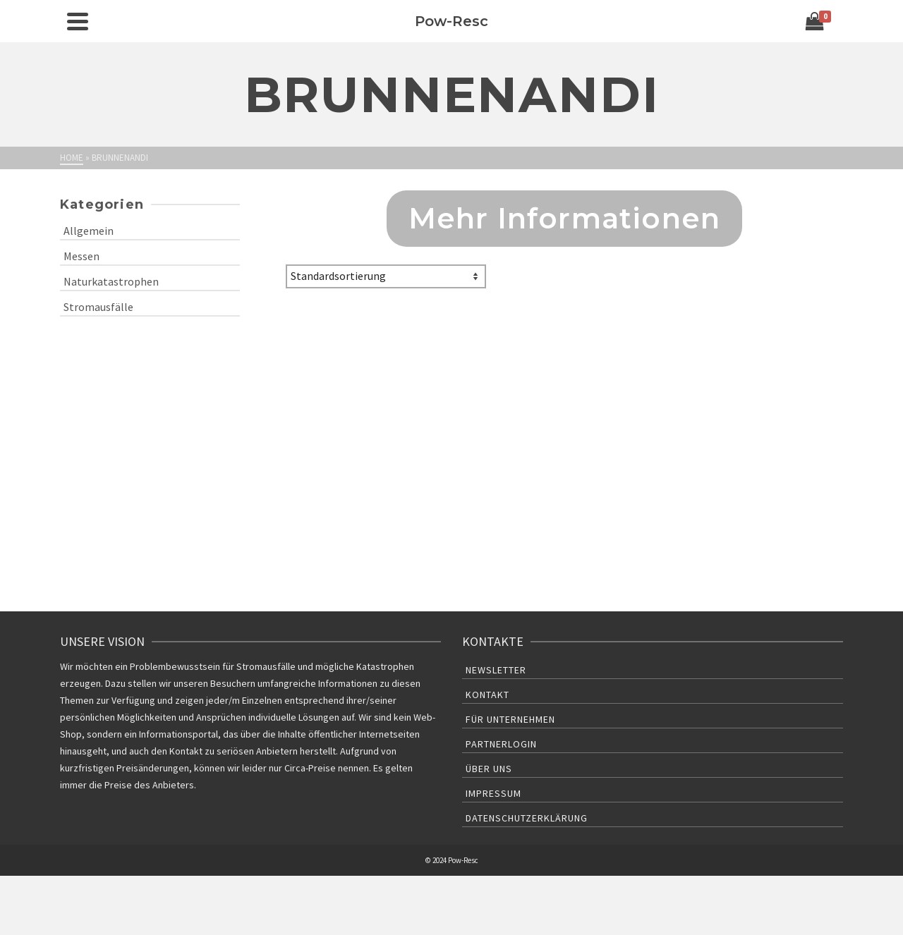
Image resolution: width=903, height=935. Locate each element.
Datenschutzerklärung (527, 818)
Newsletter (496, 670)
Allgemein (88, 231)
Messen (81, 256)
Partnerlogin (501, 744)
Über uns (489, 768)
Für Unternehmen (510, 719)
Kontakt (487, 694)
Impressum (493, 793)
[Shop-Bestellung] (386, 276)
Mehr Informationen (564, 218)
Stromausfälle (98, 307)
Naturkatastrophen (111, 281)
